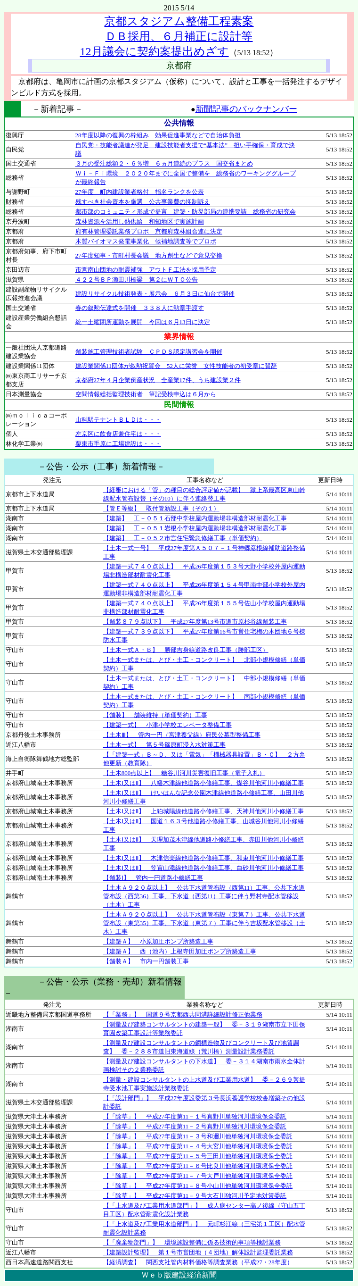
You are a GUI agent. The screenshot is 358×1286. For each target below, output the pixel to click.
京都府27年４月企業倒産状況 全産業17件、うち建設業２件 (158, 380)
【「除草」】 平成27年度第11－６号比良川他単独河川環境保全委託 (198, 1165)
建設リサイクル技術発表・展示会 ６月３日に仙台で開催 (155, 293)
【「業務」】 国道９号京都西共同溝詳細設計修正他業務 (182, 1014)
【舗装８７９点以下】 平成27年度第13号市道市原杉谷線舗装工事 (195, 621)
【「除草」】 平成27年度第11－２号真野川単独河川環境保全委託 (195, 1126)
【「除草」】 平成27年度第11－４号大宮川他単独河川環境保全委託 (198, 1146)
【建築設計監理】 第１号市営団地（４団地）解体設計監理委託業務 (198, 1252)
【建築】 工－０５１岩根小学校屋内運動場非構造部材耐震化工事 (195, 528)
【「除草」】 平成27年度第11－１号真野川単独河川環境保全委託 (195, 1116)
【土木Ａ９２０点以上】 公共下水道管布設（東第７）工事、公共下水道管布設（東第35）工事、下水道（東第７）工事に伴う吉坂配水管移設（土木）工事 (204, 923)
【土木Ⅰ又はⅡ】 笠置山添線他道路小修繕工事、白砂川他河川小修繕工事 (203, 867)
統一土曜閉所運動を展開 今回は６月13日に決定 (142, 322)
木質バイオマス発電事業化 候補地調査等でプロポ (145, 241)
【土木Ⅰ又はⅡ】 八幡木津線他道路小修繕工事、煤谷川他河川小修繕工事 (203, 782)
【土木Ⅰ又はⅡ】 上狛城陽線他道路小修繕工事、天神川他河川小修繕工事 (203, 811)
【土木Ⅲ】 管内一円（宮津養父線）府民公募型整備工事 (181, 734)
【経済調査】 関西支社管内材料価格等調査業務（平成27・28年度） (198, 1262)
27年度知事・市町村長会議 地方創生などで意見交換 (148, 255)
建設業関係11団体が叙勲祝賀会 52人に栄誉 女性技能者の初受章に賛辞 (176, 365)
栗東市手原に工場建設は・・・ (118, 443)
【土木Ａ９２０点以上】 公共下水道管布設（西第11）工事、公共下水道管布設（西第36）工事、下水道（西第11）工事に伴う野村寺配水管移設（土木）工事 (204, 896)
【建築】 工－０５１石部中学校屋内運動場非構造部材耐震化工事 (195, 518)
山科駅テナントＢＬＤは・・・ (118, 419)
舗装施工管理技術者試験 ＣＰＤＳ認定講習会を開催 (148, 351)
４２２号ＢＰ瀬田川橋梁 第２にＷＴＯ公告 (136, 279)
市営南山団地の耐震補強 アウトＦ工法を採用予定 (145, 269)
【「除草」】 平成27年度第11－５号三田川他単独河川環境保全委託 (198, 1156)
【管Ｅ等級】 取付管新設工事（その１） (161, 508)
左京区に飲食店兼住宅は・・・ (118, 433)
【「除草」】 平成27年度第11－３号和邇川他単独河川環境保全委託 (198, 1136)
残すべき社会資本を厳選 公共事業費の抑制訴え (142, 201)
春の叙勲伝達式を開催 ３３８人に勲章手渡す (139, 307)
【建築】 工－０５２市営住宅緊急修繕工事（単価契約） (182, 538)
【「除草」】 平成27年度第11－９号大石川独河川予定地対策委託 (195, 1195)
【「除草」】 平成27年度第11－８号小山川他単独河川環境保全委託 (198, 1185)
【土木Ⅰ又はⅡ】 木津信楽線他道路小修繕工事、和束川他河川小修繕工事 (203, 857)
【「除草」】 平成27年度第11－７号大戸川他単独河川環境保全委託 (198, 1175)
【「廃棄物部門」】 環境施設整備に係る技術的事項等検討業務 (192, 1242)
